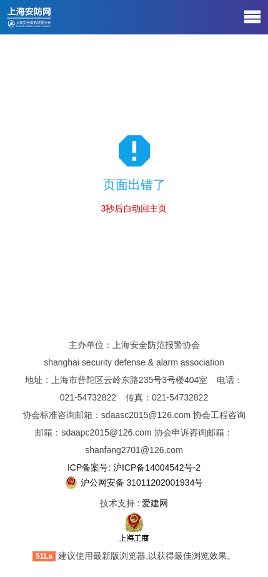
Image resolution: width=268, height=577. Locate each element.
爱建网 (155, 503)
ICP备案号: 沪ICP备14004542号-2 (134, 467)
